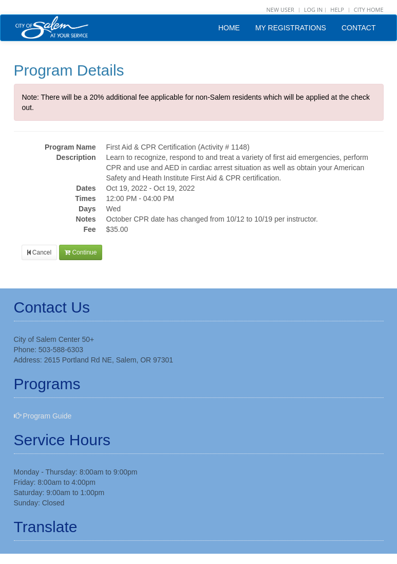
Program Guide (43, 416)
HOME (229, 28)
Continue (81, 252)
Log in (313, 9)
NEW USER (280, 9)
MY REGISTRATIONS (290, 28)
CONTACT (359, 28)
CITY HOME (369, 9)
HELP (337, 9)
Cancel (39, 252)
